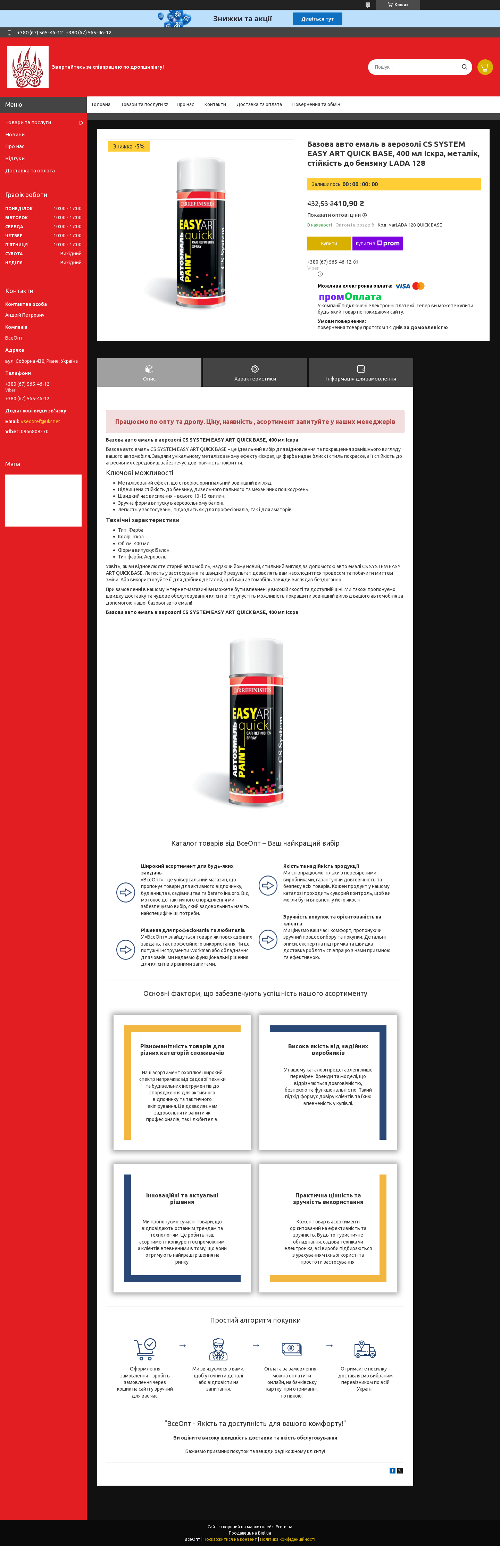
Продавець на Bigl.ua (250, 1533)
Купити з (378, 243)
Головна (101, 104)
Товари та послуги (142, 104)
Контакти (215, 104)
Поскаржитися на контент (230, 1539)
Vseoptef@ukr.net (40, 421)
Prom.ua (284, 1526)
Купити (329, 243)
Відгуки (15, 158)
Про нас (185, 104)
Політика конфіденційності (287, 1539)
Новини (15, 134)
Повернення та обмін (316, 104)
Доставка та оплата (259, 104)
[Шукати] (464, 67)
